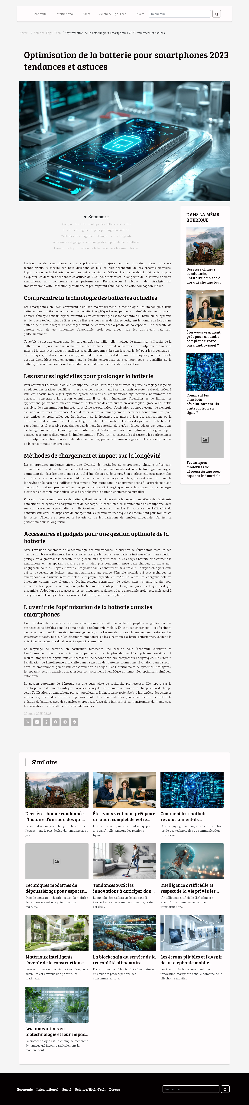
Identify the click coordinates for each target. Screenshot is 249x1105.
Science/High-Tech (112, 14)
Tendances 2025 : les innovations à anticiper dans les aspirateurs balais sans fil (124, 891)
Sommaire (99, 216)
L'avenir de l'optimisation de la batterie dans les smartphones (96, 248)
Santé (86, 14)
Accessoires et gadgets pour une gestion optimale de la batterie (96, 242)
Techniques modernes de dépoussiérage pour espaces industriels (203, 469)
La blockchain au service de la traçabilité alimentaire (124, 959)
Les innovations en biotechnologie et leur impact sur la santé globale (56, 1034)
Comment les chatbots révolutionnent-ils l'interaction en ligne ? (202, 404)
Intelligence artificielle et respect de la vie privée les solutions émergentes (188, 891)
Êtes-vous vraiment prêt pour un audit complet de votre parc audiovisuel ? (203, 338)
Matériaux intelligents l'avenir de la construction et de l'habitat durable (55, 962)
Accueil (24, 33)
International (65, 14)
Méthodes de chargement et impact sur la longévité (96, 236)
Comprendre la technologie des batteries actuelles (96, 224)
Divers (139, 14)
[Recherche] (180, 14)
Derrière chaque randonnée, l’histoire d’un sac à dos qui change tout (203, 275)
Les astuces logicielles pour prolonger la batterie (96, 230)
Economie (40, 14)
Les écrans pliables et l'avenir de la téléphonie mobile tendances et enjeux (191, 962)
